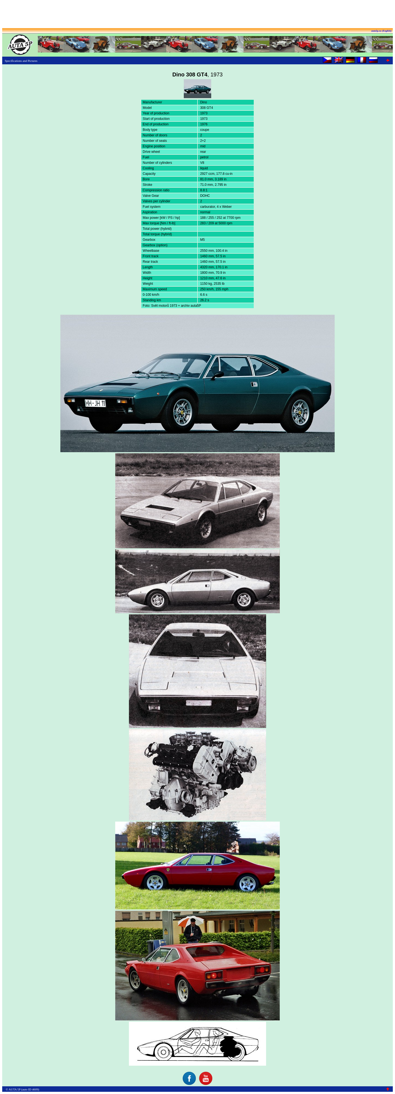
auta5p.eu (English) (381, 30)
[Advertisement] (197, 14)
